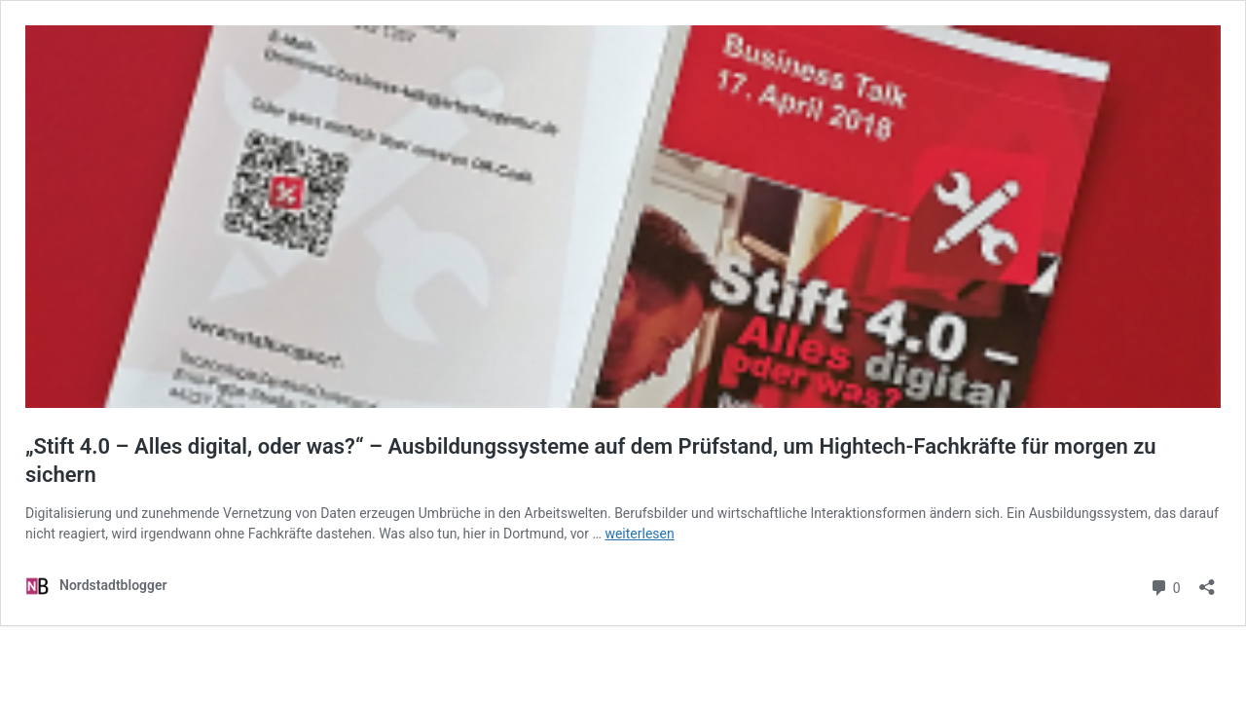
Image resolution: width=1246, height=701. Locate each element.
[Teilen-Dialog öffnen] (1207, 581)
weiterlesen (639, 533)
